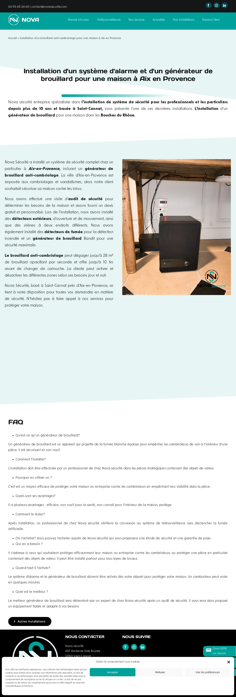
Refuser (160, 672)
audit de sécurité (85, 199)
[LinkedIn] (142, 647)
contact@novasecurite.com (49, 6)
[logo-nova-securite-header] (32, 16)
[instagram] (217, 5)
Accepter (112, 672)
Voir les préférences (208, 672)
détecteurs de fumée (63, 232)
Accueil (12, 38)
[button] (229, 662)
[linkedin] (225, 5)
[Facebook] (125, 647)
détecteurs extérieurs (31, 219)
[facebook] (208, 5)
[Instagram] (134, 647)
